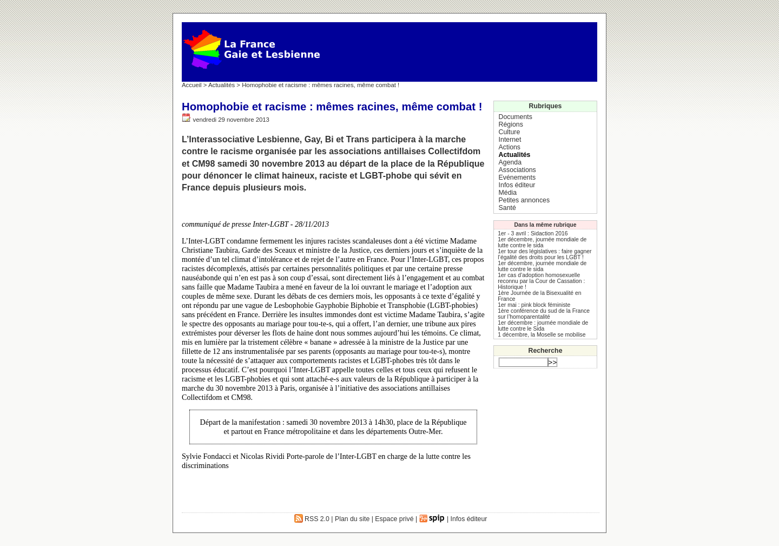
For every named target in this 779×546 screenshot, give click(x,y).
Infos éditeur (517, 185)
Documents (515, 117)
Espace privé (394, 519)
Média (508, 192)
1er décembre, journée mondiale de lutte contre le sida (542, 242)
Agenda (510, 162)
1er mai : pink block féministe (534, 305)
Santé (507, 208)
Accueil (192, 85)
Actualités (221, 85)
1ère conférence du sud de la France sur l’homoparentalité (544, 314)
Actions (509, 147)
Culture (509, 132)
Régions (511, 124)
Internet (510, 139)
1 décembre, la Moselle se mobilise (541, 335)
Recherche (546, 350)
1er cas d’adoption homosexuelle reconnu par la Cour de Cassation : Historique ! (541, 281)
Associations (517, 170)
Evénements (517, 177)
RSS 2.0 (311, 519)
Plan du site (352, 519)
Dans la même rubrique (545, 225)
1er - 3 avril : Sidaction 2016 (532, 233)
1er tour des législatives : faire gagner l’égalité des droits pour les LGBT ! (544, 254)
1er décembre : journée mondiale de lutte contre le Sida (543, 326)
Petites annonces (524, 200)
